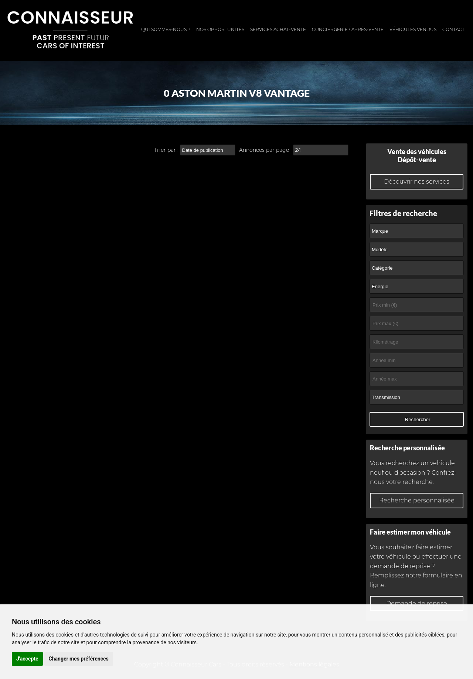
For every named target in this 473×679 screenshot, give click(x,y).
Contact (453, 29)
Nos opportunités (220, 29)
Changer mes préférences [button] (79, 659)
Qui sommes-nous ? (165, 29)
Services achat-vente (278, 29)
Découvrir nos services (416, 181)
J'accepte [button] (27, 659)
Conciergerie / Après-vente (348, 29)
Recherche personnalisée (417, 500)
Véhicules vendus (412, 29)
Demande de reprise (416, 603)
